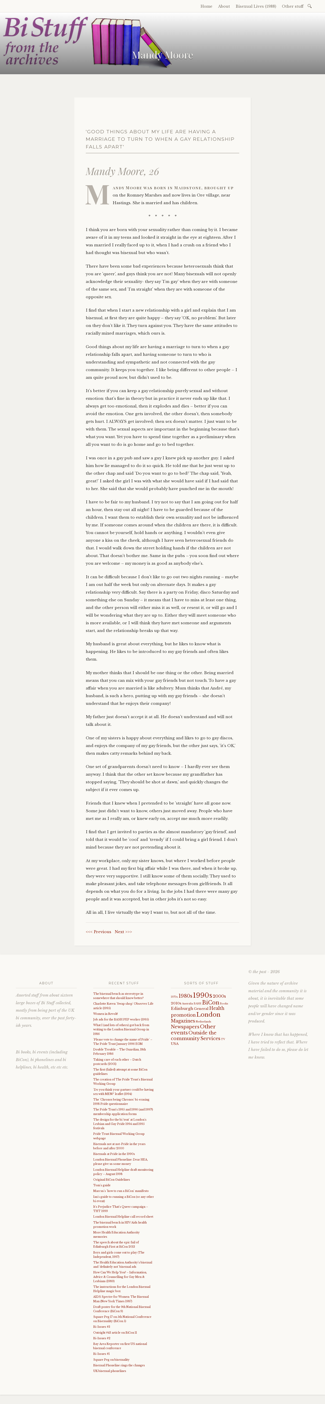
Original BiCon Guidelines (111, 1179)
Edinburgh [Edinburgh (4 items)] (182, 1008)
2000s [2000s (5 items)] (219, 996)
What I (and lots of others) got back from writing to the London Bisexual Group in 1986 (121, 1029)
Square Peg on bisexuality (111, 1359)
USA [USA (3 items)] (175, 1043)
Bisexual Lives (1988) (256, 6)
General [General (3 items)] (201, 1008)
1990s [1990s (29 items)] (202, 995)
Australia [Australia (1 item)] (187, 1003)
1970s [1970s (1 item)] (174, 996)
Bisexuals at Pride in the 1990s (114, 1154)
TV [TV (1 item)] (223, 1039)
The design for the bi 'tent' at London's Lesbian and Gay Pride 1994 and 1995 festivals (119, 1124)
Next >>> (123, 932)
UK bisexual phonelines (109, 1371)
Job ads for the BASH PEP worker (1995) (121, 1019)
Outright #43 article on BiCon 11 (115, 1332)
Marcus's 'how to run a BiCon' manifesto (121, 1191)
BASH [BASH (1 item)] (197, 1003)
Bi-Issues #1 (101, 1353)
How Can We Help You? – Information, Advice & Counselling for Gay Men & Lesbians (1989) (120, 1277)
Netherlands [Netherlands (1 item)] (203, 1021)
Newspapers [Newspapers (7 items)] (185, 1026)
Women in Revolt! (105, 1013)
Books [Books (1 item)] (224, 1003)
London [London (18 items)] (208, 1014)
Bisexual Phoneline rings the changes (119, 1365)
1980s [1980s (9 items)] (185, 996)
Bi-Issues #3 (101, 1326)
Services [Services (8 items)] (210, 1038)
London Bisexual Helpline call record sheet (123, 1216)
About (224, 6)
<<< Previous (98, 932)
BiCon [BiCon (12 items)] (210, 1002)
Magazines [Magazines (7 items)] (183, 1021)
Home (206, 6)
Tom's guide (102, 1185)
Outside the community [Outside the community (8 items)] (193, 1035)
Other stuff (293, 6)
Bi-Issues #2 (101, 1338)
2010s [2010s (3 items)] (176, 1003)
